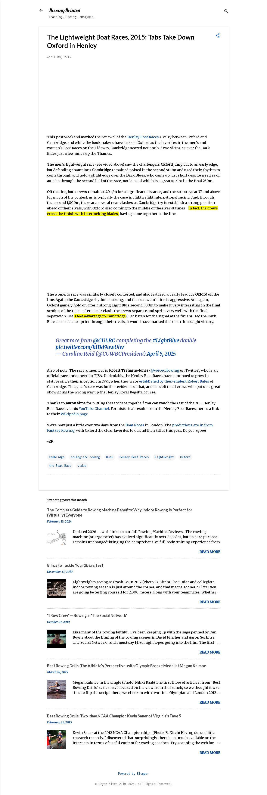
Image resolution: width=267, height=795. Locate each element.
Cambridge (56, 457)
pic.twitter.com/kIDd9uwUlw (90, 347)
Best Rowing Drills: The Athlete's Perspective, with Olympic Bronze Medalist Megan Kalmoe (126, 665)
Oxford (185, 457)
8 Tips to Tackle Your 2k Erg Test (75, 565)
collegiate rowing (85, 457)
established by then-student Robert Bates (174, 381)
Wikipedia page (74, 414)
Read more (209, 552)
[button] (217, 36)
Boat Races (134, 425)
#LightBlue (166, 340)
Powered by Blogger (133, 773)
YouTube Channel (94, 408)
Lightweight (164, 457)
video (82, 465)
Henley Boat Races (143, 137)
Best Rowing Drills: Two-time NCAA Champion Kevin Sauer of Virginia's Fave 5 (114, 716)
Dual (109, 457)
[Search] (226, 11)
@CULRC (104, 340)
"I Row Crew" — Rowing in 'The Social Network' (87, 615)
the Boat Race (60, 465)
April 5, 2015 (161, 353)
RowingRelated (64, 10)
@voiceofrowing (164, 370)
